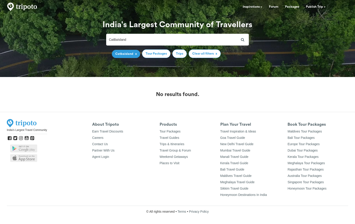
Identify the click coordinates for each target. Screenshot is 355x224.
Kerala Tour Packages (303, 157)
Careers (97, 138)
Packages (292, 6)
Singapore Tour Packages (306, 182)
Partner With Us (103, 150)
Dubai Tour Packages (303, 150)
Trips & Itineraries (172, 144)
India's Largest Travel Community (27, 130)
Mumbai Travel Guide (235, 150)
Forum (273, 6)
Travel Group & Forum (175, 150)
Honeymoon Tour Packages (307, 188)
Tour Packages (170, 131)
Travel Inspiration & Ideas (238, 131)
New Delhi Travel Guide (237, 144)
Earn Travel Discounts (107, 131)
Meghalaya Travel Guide (237, 182)
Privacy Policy (199, 211)
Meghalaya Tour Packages (306, 163)
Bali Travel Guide (232, 169)
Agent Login (100, 157)
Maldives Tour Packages (305, 131)
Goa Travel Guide (232, 138)
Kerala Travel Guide (234, 163)
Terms (182, 211)
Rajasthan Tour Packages (306, 169)
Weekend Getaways (174, 157)
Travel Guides (169, 138)
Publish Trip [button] (316, 6)
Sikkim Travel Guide (234, 188)
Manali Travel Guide (234, 157)
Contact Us (100, 144)
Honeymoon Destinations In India (243, 195)
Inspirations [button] (252, 6)
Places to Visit (170, 163)
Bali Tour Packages (301, 138)
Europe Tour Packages (303, 144)
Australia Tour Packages (305, 176)
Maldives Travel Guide (236, 176)
